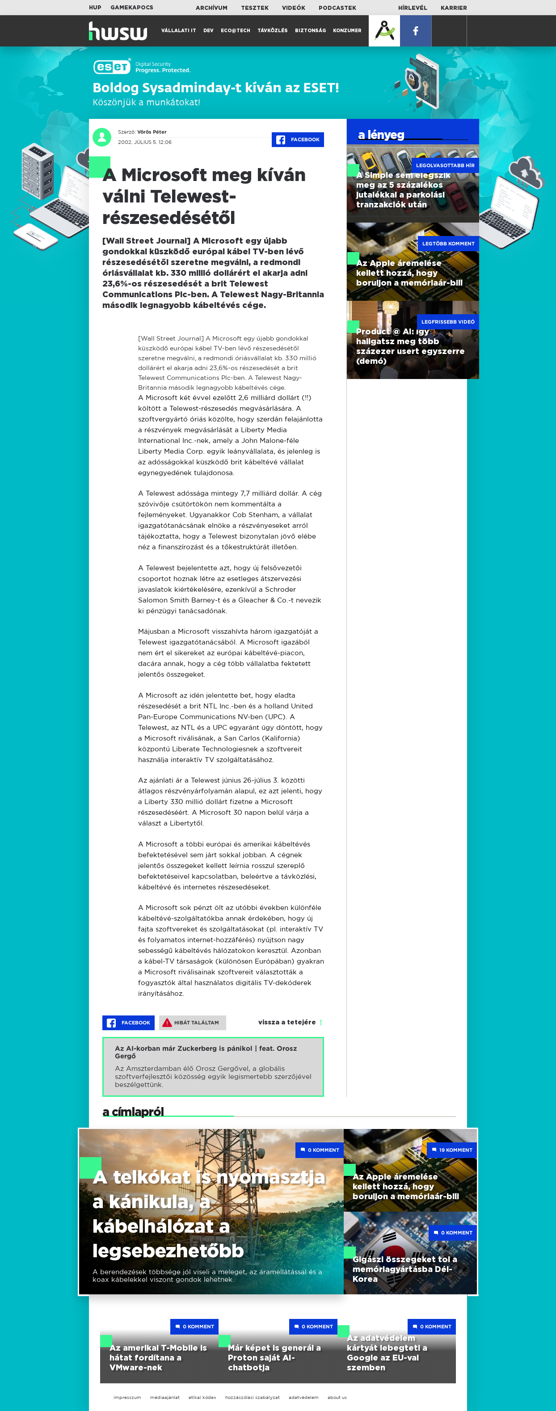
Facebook (298, 139)
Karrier (454, 8)
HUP (95, 7)
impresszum (127, 1397)
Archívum (211, 8)
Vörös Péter (152, 132)
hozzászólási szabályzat (252, 1397)
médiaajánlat (165, 1397)
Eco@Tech (235, 31)
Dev (208, 31)
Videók (293, 8)
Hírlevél (412, 8)
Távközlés (272, 31)
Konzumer (347, 31)
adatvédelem (304, 1397)
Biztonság (310, 31)
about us (337, 1397)
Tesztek (255, 8)
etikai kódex (202, 1397)
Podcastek (337, 8)
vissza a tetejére (287, 1022)
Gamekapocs (131, 7)
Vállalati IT (178, 31)
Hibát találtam (190, 1023)
